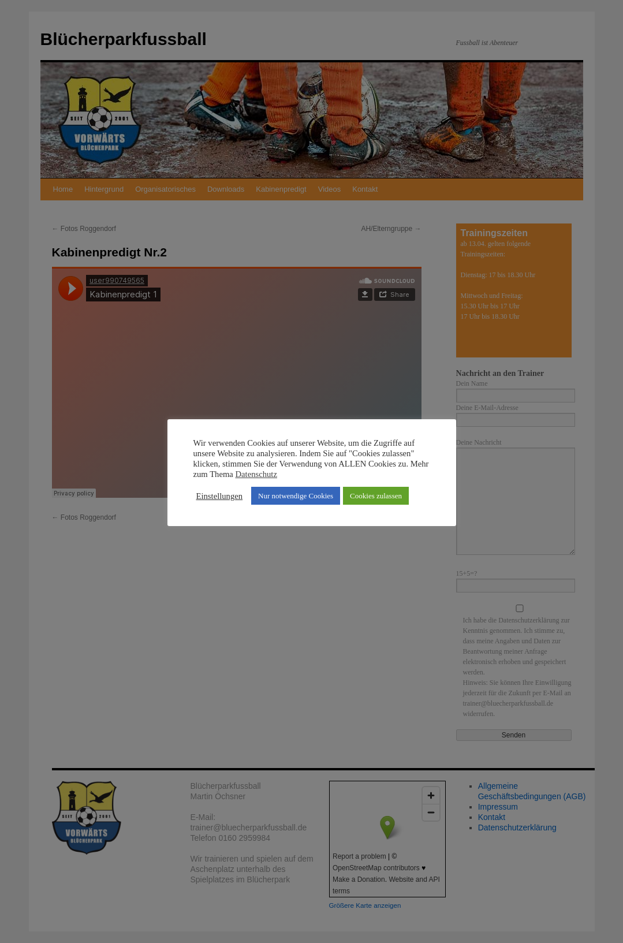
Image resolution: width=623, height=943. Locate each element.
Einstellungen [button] (219, 496)
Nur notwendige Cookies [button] (295, 495)
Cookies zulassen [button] (376, 495)
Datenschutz (256, 474)
